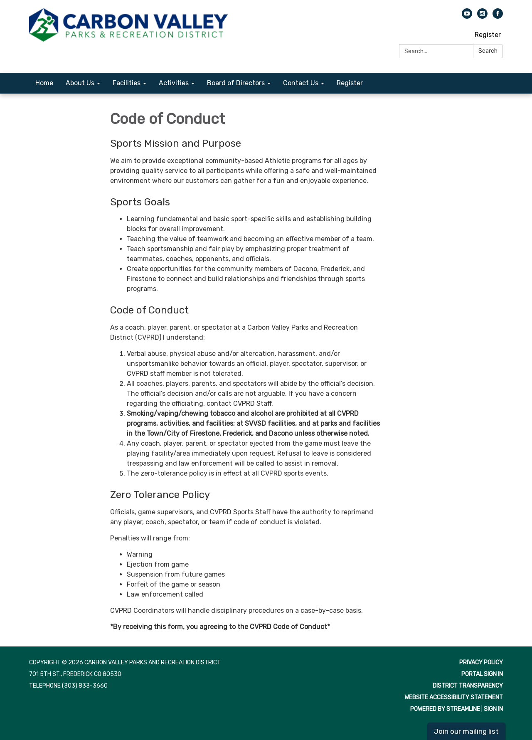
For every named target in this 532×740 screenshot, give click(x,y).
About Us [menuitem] (80, 83)
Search (488, 50)
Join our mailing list (466, 731)
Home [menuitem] (44, 83)
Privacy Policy (481, 662)
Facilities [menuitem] (126, 83)
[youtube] (467, 16)
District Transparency (468, 685)
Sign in (493, 709)
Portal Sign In (482, 674)
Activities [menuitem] (174, 83)
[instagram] (482, 16)
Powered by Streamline (445, 709)
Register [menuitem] (350, 83)
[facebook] (498, 16)
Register (488, 35)
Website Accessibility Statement (453, 697)
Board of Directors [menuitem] (236, 83)
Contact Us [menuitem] (300, 83)
